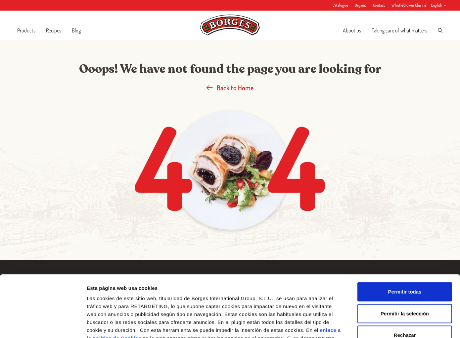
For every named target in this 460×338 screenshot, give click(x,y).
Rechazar (405, 280)
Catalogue (340, 5)
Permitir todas (405, 237)
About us (352, 30)
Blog (76, 30)
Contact (379, 5)
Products (26, 30)
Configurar (349, 325)
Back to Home (230, 87)
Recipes (53, 30)
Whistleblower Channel (409, 5)
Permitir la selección (405, 258)
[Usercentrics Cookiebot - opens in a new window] (43, 325)
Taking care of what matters (399, 30)
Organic (360, 5)
